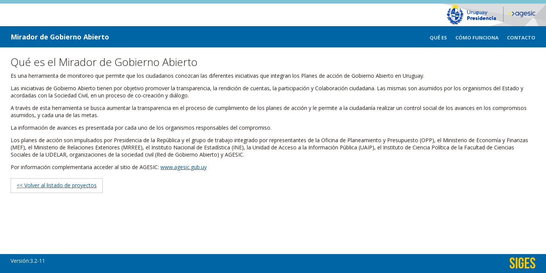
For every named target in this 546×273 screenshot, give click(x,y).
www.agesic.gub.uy (183, 167)
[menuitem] (442, 36)
